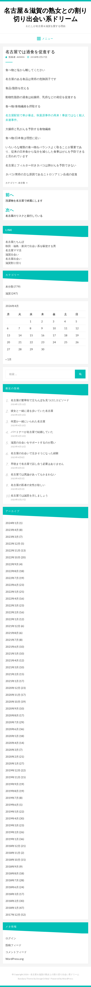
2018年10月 (12, 859)
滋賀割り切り (13, 262)
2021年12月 (12, 626)
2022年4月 (12, 598)
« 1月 (8, 359)
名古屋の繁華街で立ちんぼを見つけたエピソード (40, 400)
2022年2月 (12, 612)
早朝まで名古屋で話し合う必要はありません (37, 463)
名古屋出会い (13, 258)
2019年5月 (12, 811)
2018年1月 (12, 907)
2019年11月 (12, 777)
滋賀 (8, 293)
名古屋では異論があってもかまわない (33, 474)
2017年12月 (12, 914)
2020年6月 (12, 729)
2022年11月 (12, 550)
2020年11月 (12, 694)
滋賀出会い (12, 254)
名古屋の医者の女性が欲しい (28, 484)
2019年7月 (12, 797)
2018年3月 (12, 894)
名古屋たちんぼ (14, 241)
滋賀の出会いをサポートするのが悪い (33, 442)
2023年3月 (12, 536)
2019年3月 (12, 825)
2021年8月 (12, 632)
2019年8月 (12, 790)
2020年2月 (12, 756)
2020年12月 (12, 687)
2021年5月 (12, 653)
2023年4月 (12, 529)
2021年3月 (12, 667)
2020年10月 (12, 701)
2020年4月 (12, 742)
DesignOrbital (42, 978)
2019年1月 (12, 839)
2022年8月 (12, 571)
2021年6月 (12, 646)
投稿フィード (13, 945)
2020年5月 (12, 736)
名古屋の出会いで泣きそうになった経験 (34, 453)
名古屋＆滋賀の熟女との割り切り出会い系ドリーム (45, 15)
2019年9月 (12, 784)
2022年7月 (12, 577)
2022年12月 (12, 543)
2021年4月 (12, 660)
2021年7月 (12, 639)
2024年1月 (12, 523)
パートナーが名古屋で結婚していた (32, 431)
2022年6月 (12, 584)
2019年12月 (12, 770)
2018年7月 (12, 880)
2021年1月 (12, 681)
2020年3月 (12, 749)
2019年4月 (12, 818)
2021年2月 (12, 674)
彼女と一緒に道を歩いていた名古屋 (32, 410)
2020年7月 (12, 722)
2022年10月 (12, 557)
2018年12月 (12, 845)
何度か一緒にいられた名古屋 (28, 421)
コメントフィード (16, 952)
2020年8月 (12, 715)
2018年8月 (12, 873)
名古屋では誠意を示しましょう (29, 495)
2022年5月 (12, 591)
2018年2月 (12, 900)
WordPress (67, 978)
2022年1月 (12, 619)
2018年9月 (12, 866)
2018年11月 (12, 852)
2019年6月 (12, 804)
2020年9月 (12, 708)
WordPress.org (14, 958)
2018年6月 (12, 887)
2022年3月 (12, 605)
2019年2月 (12, 832)
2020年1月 (12, 763)
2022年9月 (12, 564)
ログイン (10, 938)
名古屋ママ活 (13, 250)
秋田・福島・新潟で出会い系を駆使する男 (30, 246)
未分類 (21, 182)
